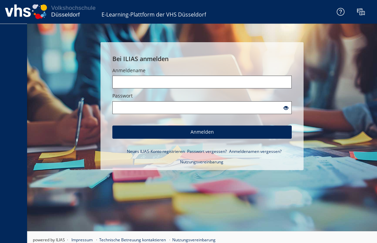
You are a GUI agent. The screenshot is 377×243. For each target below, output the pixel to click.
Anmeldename (129, 70)
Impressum (82, 240)
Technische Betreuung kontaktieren (132, 240)
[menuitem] (362, 12)
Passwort (122, 95)
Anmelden (202, 132)
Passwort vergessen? (207, 151)
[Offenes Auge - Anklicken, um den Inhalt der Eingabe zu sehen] (286, 108)
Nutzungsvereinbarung (201, 162)
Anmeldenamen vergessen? (255, 151)
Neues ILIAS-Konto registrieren (156, 151)
